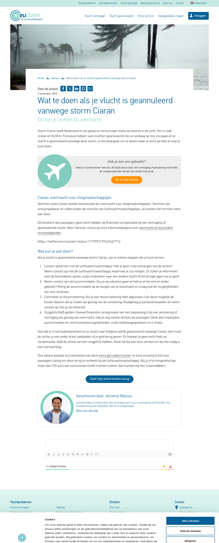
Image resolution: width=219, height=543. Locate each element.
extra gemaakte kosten (115, 355)
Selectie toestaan (190, 500)
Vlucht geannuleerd (121, 16)
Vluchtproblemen (87, 3)
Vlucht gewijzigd (129, 3)
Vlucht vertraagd (95, 16)
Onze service (146, 16)
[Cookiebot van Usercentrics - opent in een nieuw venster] (22, 536)
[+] (96, 454)
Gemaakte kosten (108, 3)
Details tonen (185, 536)
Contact (180, 3)
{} (92, 454)
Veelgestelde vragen (171, 16)
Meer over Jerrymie (87, 410)
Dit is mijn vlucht (126, 179)
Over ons (167, 3)
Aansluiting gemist (150, 3)
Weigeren (190, 510)
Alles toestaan (190, 490)
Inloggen (200, 16)
